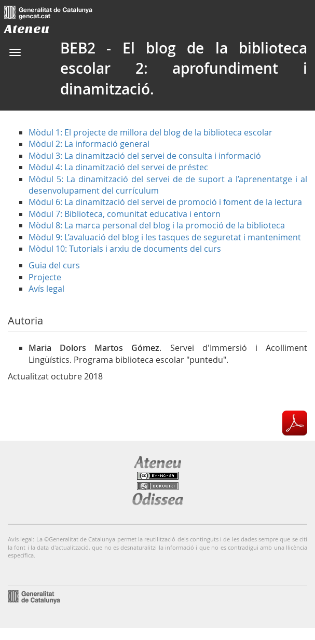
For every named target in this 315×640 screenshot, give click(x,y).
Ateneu (26, 28)
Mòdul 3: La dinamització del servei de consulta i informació (145, 155)
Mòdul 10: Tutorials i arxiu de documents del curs (125, 248)
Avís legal (46, 288)
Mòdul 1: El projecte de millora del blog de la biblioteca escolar (150, 132)
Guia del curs (54, 265)
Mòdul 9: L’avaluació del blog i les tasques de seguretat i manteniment (165, 237)
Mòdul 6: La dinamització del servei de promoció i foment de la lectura (165, 202)
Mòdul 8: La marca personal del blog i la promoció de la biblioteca (157, 225)
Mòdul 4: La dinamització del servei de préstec (118, 167)
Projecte (45, 277)
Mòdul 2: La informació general (89, 143)
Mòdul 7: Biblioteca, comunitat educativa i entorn (125, 214)
